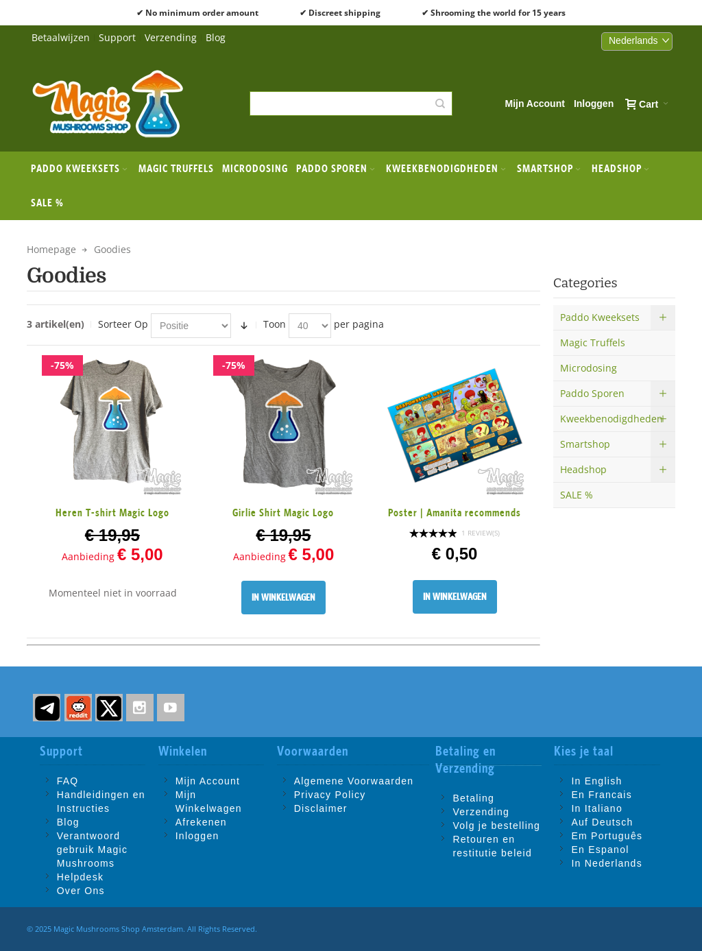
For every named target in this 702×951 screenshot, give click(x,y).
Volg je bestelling (496, 825)
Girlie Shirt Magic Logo (283, 512)
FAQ (68, 780)
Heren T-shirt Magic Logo (112, 512)
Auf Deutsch (602, 822)
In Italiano (596, 808)
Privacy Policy (330, 794)
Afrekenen (201, 822)
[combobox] (351, 103)
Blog (216, 37)
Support (117, 37)
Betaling (473, 798)
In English (596, 780)
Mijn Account (535, 103)
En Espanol (600, 849)
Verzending (171, 37)
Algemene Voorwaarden (354, 780)
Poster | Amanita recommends (454, 512)
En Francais (601, 794)
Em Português (606, 835)
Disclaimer (321, 808)
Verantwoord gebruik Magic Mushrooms (92, 849)
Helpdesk (80, 876)
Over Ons (81, 890)
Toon (274, 323)
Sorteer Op (123, 323)
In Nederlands (606, 863)
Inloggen (594, 103)
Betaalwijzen (61, 37)
